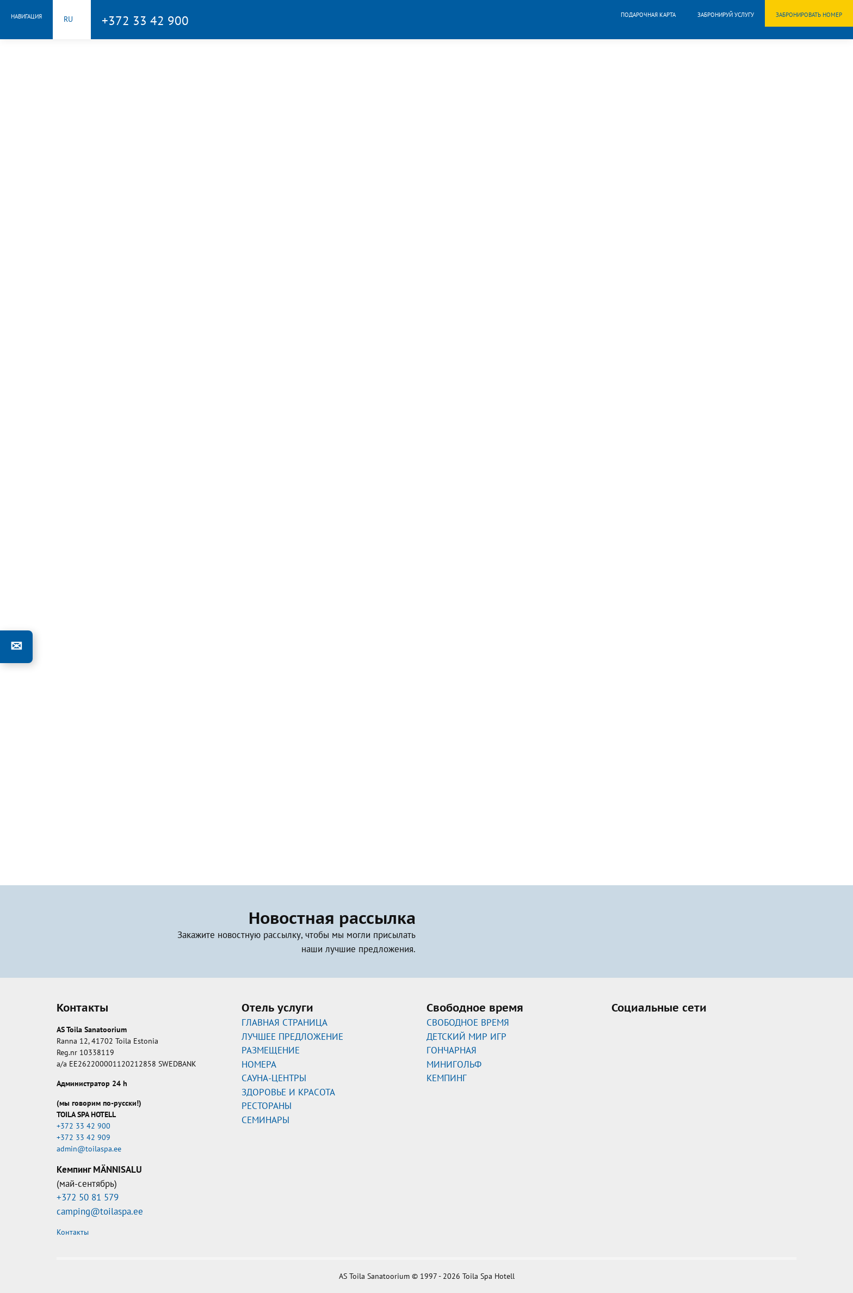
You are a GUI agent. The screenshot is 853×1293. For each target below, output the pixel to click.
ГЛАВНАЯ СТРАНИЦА (284, 1022)
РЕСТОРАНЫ (267, 1106)
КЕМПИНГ (446, 1078)
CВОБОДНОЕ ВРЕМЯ (467, 1022)
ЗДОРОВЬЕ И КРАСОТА (288, 1092)
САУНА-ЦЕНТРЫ (274, 1078)
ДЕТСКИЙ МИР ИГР (466, 1037)
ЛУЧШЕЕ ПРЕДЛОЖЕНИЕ (292, 1037)
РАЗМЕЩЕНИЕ (271, 1050)
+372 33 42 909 (83, 1137)
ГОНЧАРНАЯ (451, 1050)
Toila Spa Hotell (426, 18)
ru (68, 19)
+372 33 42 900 (145, 20)
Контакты (73, 1232)
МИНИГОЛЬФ (453, 1064)
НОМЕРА (259, 1064)
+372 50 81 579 (88, 1197)
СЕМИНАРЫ (265, 1120)
